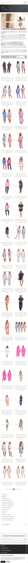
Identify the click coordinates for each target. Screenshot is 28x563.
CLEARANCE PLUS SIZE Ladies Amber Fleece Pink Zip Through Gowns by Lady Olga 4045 (7, 387)
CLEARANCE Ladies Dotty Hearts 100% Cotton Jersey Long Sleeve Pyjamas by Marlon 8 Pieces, (7, 290)
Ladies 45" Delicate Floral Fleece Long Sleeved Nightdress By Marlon (7, 152)
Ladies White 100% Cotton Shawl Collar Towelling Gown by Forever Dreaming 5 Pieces (7, 363)
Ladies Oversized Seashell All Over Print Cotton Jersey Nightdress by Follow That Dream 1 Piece (21, 436)
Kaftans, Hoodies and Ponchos (8, 518)
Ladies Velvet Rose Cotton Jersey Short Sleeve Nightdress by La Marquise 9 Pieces (21, 483)
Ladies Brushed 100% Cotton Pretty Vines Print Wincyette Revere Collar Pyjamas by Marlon (20, 104)
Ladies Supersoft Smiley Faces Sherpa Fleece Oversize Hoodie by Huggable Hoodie (7, 244)
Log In (2, 3)
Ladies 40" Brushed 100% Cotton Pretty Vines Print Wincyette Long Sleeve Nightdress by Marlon (7, 128)
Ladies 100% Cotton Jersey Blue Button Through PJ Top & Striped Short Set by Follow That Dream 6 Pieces (21, 388)
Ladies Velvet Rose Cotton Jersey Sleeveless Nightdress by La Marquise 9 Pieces (7, 483)
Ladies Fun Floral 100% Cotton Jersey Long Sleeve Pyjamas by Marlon (21, 244)
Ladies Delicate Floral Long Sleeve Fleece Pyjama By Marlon (21, 151)
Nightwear (6, 9)
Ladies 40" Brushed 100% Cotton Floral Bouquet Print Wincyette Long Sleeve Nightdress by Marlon (7, 104)
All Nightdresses (5, 498)
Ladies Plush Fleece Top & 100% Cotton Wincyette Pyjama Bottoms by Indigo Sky (7, 175)
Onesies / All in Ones (6, 514)
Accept (3, 561)
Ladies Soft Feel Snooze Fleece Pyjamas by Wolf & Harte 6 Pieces (21, 198)
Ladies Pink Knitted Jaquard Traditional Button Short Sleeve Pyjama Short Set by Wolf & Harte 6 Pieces (7, 315)
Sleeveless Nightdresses (7, 500)
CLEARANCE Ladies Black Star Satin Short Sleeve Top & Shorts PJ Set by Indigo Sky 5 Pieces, (21, 221)
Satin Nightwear (5, 509)
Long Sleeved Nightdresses (7, 503)
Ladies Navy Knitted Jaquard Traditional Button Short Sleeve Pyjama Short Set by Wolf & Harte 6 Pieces (21, 290)
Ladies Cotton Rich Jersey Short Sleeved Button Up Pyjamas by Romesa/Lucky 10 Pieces (21, 338)
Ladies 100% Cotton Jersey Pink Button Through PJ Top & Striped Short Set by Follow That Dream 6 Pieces (7, 412)
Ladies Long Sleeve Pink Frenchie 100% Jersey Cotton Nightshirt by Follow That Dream (21, 175)
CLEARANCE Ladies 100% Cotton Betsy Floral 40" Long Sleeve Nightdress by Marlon (7, 460)
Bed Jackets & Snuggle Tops (7, 516)
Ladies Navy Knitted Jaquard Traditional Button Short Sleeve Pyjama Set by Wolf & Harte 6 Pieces (21, 315)
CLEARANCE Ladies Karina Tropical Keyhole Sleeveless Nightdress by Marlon (20, 460)
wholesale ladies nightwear (11, 49)
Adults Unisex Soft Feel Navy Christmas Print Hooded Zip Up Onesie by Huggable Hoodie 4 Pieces (7, 79)
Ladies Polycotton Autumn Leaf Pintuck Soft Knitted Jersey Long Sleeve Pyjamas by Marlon (21, 127)
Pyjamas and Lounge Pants (7, 505)
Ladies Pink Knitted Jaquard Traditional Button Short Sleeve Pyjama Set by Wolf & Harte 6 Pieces (7, 339)
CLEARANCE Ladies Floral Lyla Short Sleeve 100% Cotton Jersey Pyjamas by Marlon (21, 267)
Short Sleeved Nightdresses (7, 502)
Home (2, 9)
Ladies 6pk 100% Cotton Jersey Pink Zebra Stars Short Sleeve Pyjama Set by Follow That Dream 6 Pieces (21, 412)
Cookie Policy (20, 559)
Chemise (3, 512)
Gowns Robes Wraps (6, 507)
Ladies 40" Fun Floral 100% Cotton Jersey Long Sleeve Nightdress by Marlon (7, 267)
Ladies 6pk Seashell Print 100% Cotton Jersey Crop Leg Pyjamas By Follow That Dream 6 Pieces (7, 436)
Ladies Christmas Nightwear (7, 519)
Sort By (14, 56)
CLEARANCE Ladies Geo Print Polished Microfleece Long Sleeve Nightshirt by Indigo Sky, (21, 79)
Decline (7, 561)
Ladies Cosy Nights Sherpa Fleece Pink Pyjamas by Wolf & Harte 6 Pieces (7, 198)
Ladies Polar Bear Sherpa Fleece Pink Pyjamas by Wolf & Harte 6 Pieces (7, 221)
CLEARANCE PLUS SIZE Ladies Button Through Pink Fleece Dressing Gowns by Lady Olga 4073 (21, 363)
